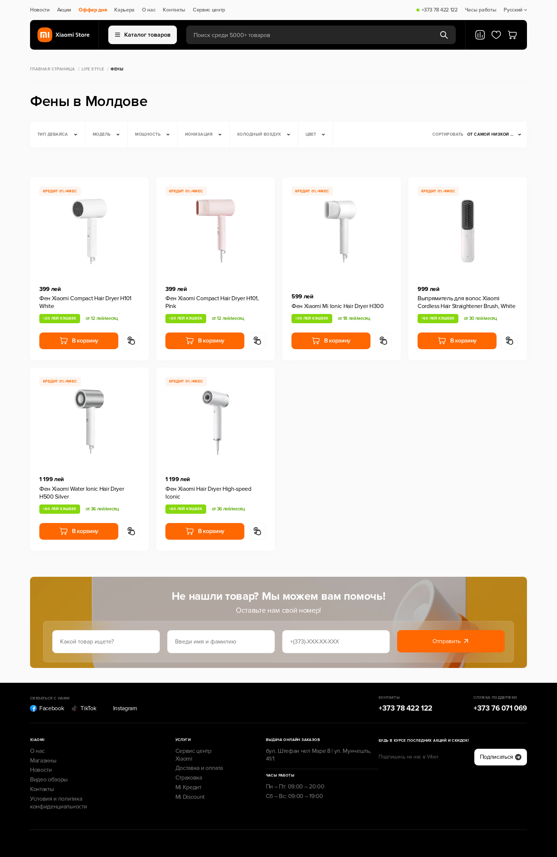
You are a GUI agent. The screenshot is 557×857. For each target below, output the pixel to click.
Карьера (124, 10)
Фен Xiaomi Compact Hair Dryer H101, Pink (212, 302)
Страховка (188, 777)
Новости (40, 10)
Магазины (43, 760)
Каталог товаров (143, 35)
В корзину (78, 340)
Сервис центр (209, 10)
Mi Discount (190, 797)
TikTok (83, 708)
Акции (64, 10)
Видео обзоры (48, 779)
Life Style (93, 69)
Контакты (174, 10)
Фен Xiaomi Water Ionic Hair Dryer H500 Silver (81, 492)
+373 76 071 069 (500, 708)
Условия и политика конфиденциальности (58, 802)
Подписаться (500, 757)
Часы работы (480, 10)
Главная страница (52, 69)
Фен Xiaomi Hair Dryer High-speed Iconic (208, 492)
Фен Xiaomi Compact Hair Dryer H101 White (85, 302)
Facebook (47, 708)
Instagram (120, 708)
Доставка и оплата (199, 768)
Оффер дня (93, 10)
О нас (148, 10)
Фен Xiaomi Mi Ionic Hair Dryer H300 (337, 306)
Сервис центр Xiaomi (193, 754)
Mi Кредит (188, 787)
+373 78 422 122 (440, 10)
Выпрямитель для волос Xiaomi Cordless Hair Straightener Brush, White (466, 302)
